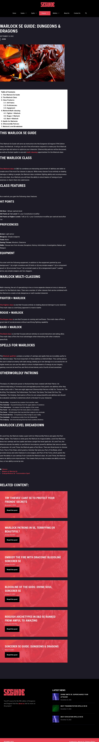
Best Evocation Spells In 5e (72, 713)
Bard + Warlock (12, 115)
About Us (66, 11)
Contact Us (77, 11)
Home (14, 11)
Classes (45, 11)
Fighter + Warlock (13, 110)
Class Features (8, 97)
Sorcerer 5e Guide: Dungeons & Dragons (32, 643)
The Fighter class (6, 301)
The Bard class (5, 330)
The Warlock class (7, 165)
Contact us (73, 738)
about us (21, 700)
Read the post (12, 507)
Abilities (57, 11)
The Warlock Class (10, 94)
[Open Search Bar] (86, 11)
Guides (25, 11)
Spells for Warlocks (10, 118)
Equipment (11, 104)
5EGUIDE (48, 5)
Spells (35, 11)
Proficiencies (12, 102)
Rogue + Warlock (13, 112)
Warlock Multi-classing (11, 107)
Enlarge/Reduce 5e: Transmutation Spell (16, 470)
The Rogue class (6, 316)
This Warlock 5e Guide (11, 91)
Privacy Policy (90, 738)
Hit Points (10, 99)
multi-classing (31, 149)
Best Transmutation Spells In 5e (74, 702)
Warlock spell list (9, 352)
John (4, 36)
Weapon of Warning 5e (9, 468)
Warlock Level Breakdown (12, 123)
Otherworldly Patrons (11, 120)
